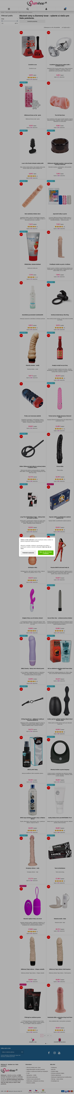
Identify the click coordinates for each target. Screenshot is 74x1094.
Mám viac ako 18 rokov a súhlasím (46, 552)
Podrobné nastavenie (28, 552)
